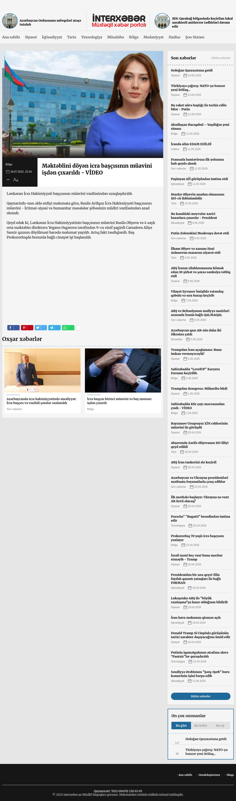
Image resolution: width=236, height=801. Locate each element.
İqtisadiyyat (52, 37)
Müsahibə (115, 37)
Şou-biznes (194, 37)
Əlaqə (230, 775)
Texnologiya (91, 37)
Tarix (71, 37)
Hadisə (174, 37)
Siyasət (31, 37)
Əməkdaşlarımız (209, 775)
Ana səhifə (11, 37)
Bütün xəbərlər (221, 58)
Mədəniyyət (154, 37)
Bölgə (134, 37)
